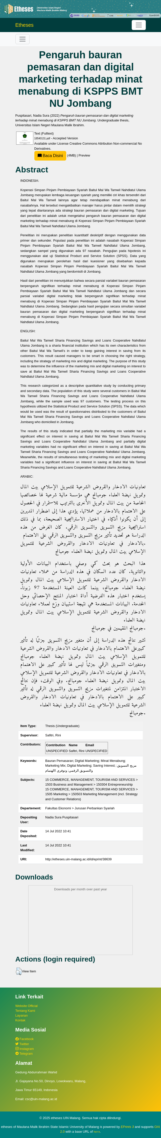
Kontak (20, 1020)
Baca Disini (50, 155)
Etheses (24, 25)
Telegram (24, 1053)
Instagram (24, 1049)
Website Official (26, 1006)
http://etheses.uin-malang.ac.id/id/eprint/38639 (78, 859)
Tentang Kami (25, 1011)
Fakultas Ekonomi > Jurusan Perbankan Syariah (79, 808)
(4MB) (55, 155)
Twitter (22, 1044)
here (97, 1131)
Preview (84, 155)
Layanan (21, 1015)
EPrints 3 (127, 1127)
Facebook (24, 1039)
